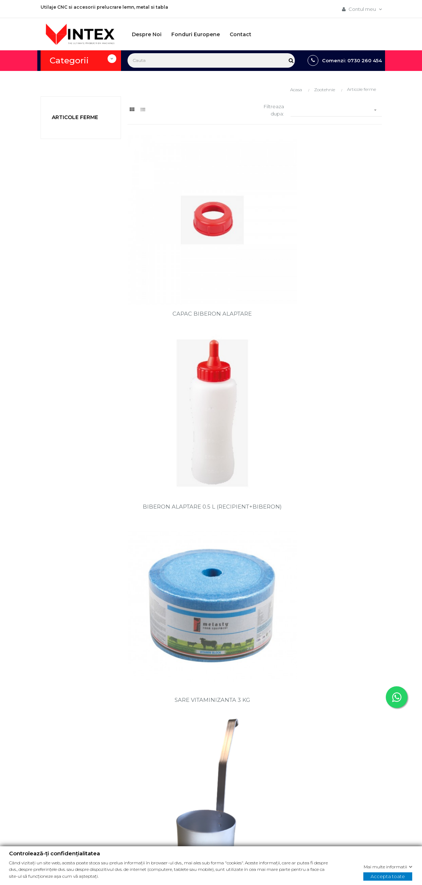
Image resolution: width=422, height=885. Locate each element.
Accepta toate (388, 876)
